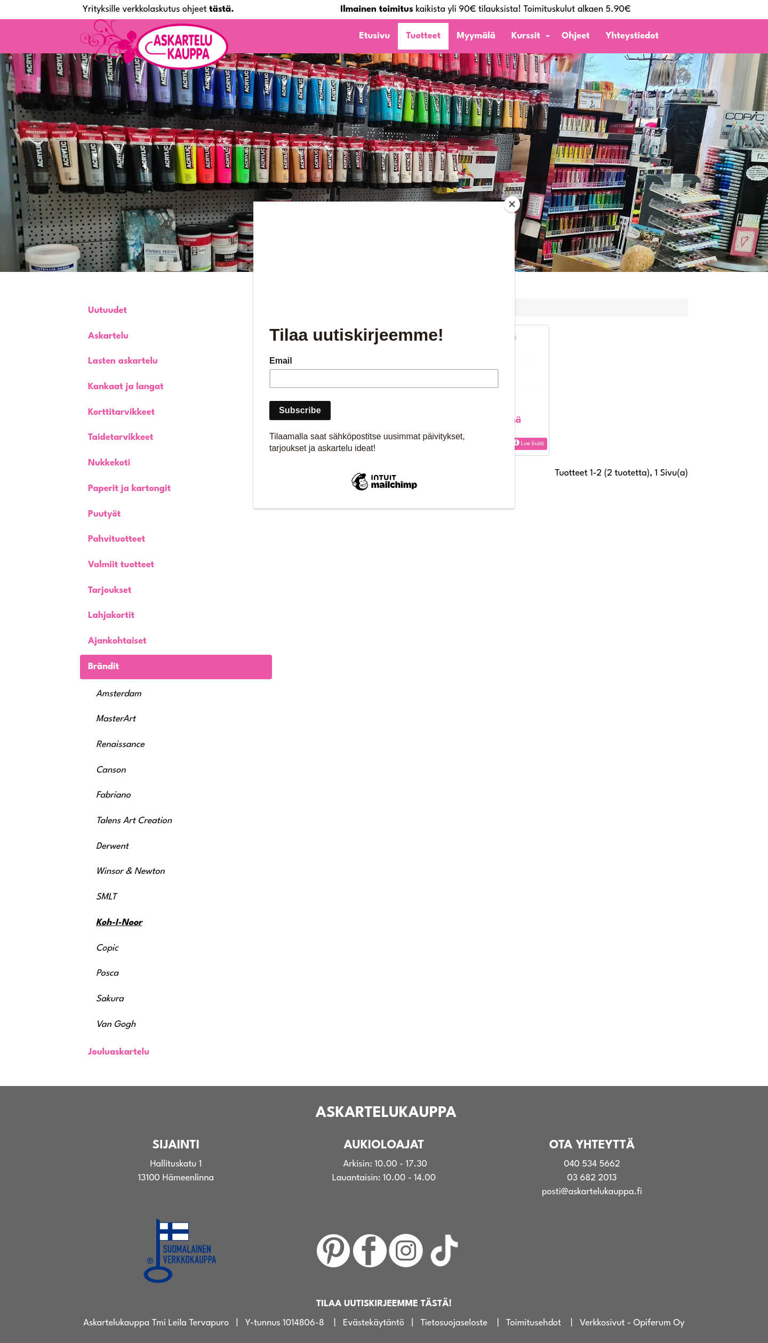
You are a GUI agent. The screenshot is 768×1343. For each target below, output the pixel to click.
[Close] (512, 204)
